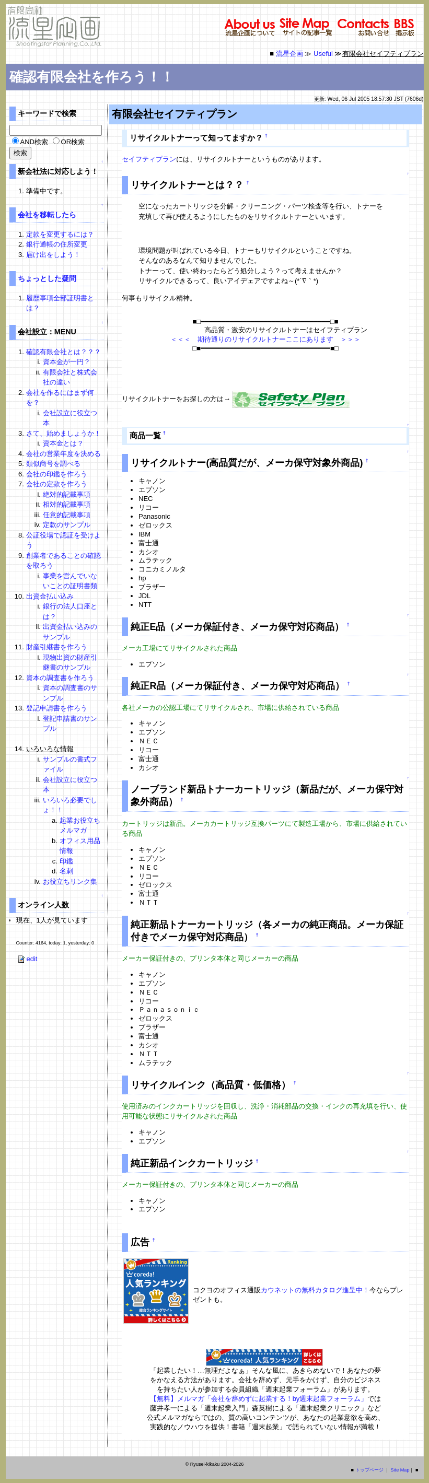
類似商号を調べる (53, 464)
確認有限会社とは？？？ (63, 352)
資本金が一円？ (66, 362)
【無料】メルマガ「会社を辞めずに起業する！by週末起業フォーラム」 (259, 1399)
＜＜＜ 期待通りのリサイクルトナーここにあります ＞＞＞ (265, 339)
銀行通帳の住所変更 (56, 244)
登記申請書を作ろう (56, 708)
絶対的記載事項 (66, 494)
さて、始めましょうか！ (63, 433)
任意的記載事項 (66, 515)
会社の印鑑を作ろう (56, 474)
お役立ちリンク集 (70, 881)
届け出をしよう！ (53, 255)
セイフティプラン (149, 159)
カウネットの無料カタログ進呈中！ (315, 1290)
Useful (323, 53)
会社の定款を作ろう (56, 484)
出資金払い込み (50, 596)
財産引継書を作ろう (56, 647)
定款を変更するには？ (60, 234)
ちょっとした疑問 (47, 278)
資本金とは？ (63, 443)
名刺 (66, 871)
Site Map (400, 1470)
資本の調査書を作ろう (60, 678)
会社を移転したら (47, 215)
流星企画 (289, 53)
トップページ (369, 1470)
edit (27, 959)
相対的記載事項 (66, 504)
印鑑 (66, 861)
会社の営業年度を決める (63, 454)
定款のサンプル (66, 525)
